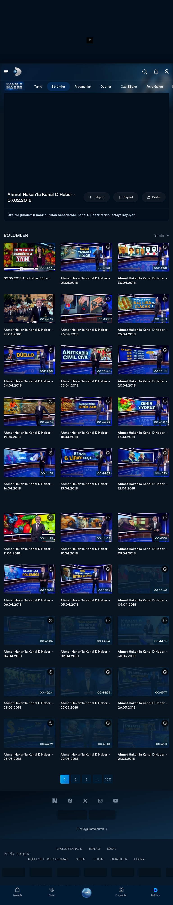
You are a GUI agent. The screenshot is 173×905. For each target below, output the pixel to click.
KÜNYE (111, 848)
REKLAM (94, 848)
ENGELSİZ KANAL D (69, 848)
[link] (17, 72)
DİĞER (138, 859)
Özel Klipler (129, 86)
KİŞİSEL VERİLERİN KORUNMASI (48, 859)
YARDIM (80, 859)
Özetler (105, 86)
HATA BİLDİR (119, 859)
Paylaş (154, 197)
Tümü (38, 86)
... (97, 779)
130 (108, 779)
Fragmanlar (83, 86)
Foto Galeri (155, 86)
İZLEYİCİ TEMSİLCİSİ (17, 854)
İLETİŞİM (98, 859)
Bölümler (58, 86)
